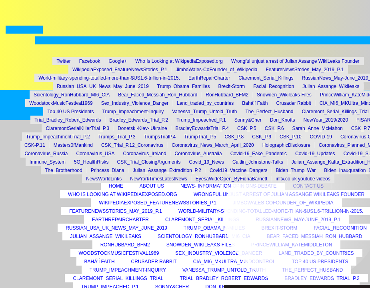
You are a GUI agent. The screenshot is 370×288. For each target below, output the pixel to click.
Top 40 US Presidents (70, 111)
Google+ (117, 61)
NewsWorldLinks (104, 179)
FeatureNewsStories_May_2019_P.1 (115, 211)
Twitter (63, 61)
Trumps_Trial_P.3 (117, 137)
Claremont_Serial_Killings (202, 219)
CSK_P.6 (274, 128)
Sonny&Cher (248, 120)
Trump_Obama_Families (214, 228)
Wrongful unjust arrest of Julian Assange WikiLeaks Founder (295, 61)
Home (116, 186)
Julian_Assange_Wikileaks (105, 236)
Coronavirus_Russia (46, 153)
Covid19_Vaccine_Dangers (239, 170)
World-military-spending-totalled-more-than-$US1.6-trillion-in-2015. (109, 78)
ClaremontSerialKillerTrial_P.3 (77, 128)
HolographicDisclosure (286, 145)
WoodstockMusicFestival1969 (118, 253)
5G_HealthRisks (91, 162)
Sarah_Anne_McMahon (317, 128)
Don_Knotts (282, 120)
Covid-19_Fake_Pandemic (258, 153)
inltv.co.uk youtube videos (303, 179)
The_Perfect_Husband (269, 111)
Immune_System (48, 162)
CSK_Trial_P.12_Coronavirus (132, 145)
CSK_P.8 (234, 137)
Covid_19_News (206, 162)
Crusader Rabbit (154, 261)
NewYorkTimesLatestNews (158, 179)
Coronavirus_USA (95, 153)
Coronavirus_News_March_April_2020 (213, 145)
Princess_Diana (107, 170)
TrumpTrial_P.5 (200, 137)
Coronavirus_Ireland (144, 153)
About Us (152, 186)
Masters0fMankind (73, 145)
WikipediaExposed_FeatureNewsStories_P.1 (157, 203)
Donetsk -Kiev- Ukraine (142, 128)
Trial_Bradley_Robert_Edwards (67, 120)
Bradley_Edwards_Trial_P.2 (139, 120)
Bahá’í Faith (99, 261)
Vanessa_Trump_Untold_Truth (204, 111)
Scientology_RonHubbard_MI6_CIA (204, 236)
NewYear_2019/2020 (325, 120)
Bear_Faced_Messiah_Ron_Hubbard (157, 95)
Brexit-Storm (231, 86)
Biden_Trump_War (296, 170)
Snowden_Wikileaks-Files (200, 245)
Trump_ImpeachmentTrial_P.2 (58, 137)
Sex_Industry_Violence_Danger (218, 253)
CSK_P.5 (246, 128)
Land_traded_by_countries (205, 103)
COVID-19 (321, 137)
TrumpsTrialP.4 (160, 137)
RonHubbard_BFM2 (125, 245)
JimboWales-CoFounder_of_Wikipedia (216, 69)
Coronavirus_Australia (198, 153)
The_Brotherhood (63, 170)
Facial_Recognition (273, 86)
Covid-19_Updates (315, 153)
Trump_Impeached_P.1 (201, 120)
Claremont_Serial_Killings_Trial (118, 278)
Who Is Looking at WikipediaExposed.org (122, 194)
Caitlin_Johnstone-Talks (257, 162)
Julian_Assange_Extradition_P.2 (167, 170)
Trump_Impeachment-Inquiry (128, 270)
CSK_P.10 (291, 137)
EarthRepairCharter (120, 219)
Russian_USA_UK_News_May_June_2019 (116, 228)
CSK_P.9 (261, 137)
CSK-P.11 (34, 145)
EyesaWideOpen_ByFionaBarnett (231, 179)
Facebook (89, 61)
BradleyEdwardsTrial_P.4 (202, 128)
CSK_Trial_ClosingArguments (149, 162)
